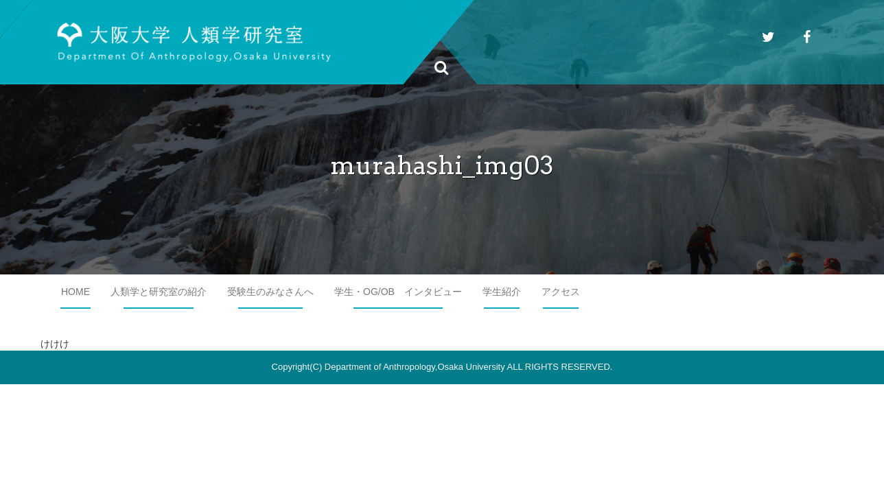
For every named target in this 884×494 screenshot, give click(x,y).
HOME (75, 291)
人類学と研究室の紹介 (158, 291)
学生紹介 (501, 291)
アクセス (561, 291)
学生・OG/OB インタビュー (398, 291)
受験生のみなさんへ (270, 291)
